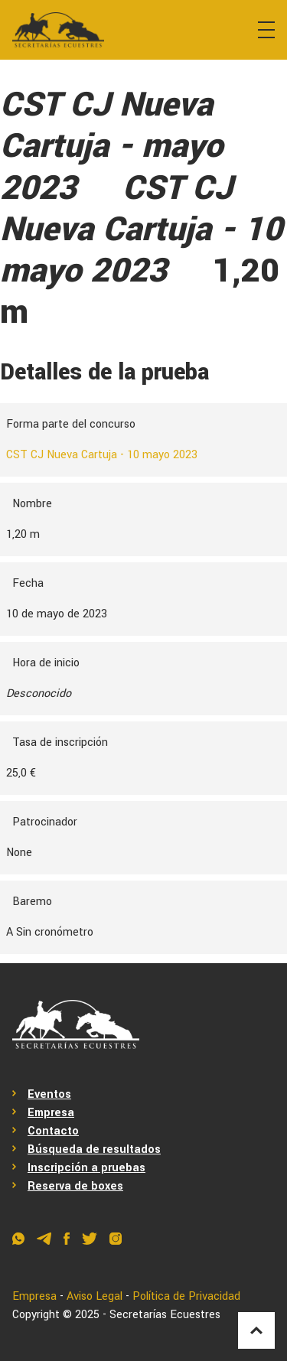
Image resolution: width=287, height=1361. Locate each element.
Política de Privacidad (186, 1296)
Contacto (53, 1131)
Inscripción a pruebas (86, 1168)
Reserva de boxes (75, 1186)
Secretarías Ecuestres (164, 1315)
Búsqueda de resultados (94, 1149)
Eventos (49, 1094)
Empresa (51, 1113)
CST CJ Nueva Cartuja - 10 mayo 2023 (101, 455)
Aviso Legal (94, 1296)
